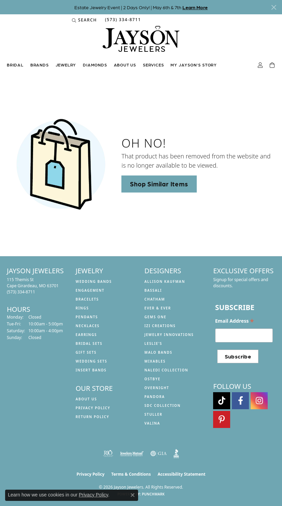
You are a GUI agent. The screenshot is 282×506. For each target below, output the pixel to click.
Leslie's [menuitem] (153, 343)
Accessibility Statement (181, 474)
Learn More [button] (195, 7)
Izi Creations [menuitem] (160, 325)
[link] (122, 20)
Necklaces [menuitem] (88, 325)
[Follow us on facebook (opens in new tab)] (240, 400)
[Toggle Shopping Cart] (272, 65)
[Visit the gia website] (158, 453)
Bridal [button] (15, 64)
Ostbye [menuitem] (153, 379)
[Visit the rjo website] (108, 453)
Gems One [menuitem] (155, 317)
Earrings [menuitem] (86, 334)
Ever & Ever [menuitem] (158, 308)
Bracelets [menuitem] (87, 299)
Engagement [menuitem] (90, 290)
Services (153, 64)
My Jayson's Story (193, 64)
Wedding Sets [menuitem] (91, 361)
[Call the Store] (21, 292)
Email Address (234, 321)
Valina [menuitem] (152, 423)
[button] (84, 20)
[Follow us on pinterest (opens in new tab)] (221, 419)
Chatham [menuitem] (155, 299)
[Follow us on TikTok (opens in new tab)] (221, 400)
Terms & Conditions (131, 474)
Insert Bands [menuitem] (91, 370)
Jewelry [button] (66, 64)
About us (125, 64)
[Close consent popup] (133, 495)
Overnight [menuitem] (157, 387)
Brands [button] (39, 64)
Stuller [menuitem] (154, 414)
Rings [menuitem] (82, 308)
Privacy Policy (93, 407)
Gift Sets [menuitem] (86, 352)
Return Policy (92, 416)
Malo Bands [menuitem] (159, 352)
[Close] (273, 7)
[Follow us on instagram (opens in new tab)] (259, 400)
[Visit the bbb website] (176, 453)
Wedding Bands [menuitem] (94, 281)
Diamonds (95, 64)
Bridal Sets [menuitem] (89, 343)
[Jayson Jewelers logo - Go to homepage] (141, 42)
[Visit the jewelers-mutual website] (132, 453)
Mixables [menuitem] (155, 361)
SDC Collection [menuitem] (163, 405)
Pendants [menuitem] (87, 317)
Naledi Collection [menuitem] (167, 370)
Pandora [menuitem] (155, 396)
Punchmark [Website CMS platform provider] (153, 494)
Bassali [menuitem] (153, 290)
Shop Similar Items (159, 183)
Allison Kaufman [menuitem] (165, 281)
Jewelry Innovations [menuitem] (169, 334)
